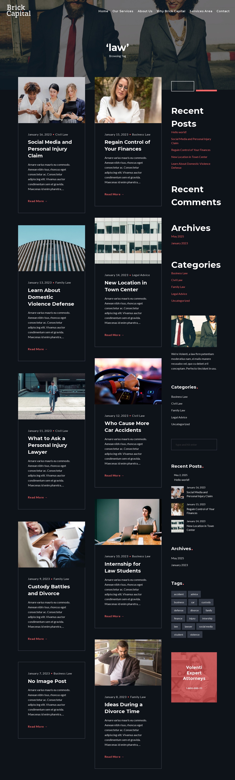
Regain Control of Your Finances (127, 146)
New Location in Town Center (126, 287)
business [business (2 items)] (179, 602)
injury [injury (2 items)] (192, 618)
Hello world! (179, 132)
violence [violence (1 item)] (195, 634)
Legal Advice (141, 275)
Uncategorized (180, 300)
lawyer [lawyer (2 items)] (188, 626)
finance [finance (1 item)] (178, 618)
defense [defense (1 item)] (178, 610)
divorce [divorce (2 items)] (194, 610)
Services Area (201, 11)
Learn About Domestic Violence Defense (51, 298)
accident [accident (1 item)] (179, 594)
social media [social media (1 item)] (206, 626)
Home (103, 11)
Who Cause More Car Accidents (127, 427)
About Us (145, 11)
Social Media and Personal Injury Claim (50, 150)
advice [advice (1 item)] (194, 594)
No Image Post (47, 682)
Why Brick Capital (171, 11)
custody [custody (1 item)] (206, 602)
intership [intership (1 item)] (207, 618)
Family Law (63, 282)
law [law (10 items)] (176, 626)
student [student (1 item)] (178, 634)
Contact (223, 11)
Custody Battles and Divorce (49, 591)
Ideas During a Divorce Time (124, 709)
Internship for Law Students (123, 568)
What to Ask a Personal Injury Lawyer (47, 446)
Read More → (38, 203)
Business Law (141, 134)
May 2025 (177, 236)
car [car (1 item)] (193, 602)
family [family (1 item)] (209, 610)
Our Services (122, 11)
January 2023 (179, 243)
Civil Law (61, 134)
